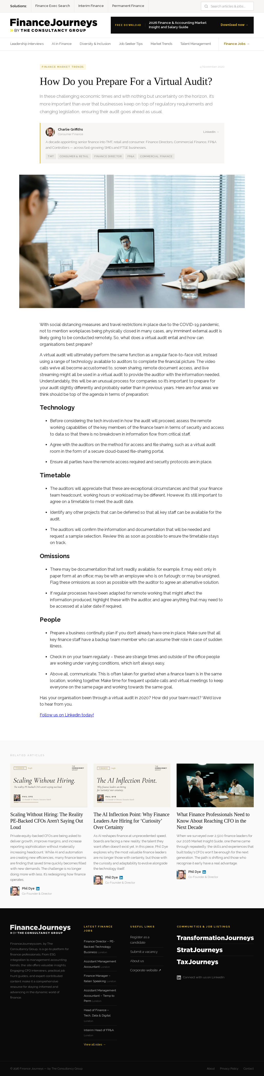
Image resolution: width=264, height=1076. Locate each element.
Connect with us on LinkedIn (201, 977)
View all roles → (95, 1044)
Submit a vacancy (144, 952)
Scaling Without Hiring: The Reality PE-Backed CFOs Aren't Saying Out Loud (46, 821)
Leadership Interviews (27, 44)
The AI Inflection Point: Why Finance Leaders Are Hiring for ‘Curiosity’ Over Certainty (131, 821)
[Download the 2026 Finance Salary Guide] (182, 25)
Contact (248, 1068)
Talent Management (195, 44)
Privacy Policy (229, 1068)
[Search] (230, 6)
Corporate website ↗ (145, 970)
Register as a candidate (139, 939)
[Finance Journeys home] (53, 25)
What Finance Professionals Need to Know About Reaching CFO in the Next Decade (213, 821)
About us (137, 961)
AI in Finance (62, 44)
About (211, 1068)
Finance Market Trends (63, 66)
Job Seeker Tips (131, 44)
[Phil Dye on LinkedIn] (37, 888)
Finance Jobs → (237, 44)
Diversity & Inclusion (95, 44)
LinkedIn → (211, 132)
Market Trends (161, 44)
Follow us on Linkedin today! (67, 715)
